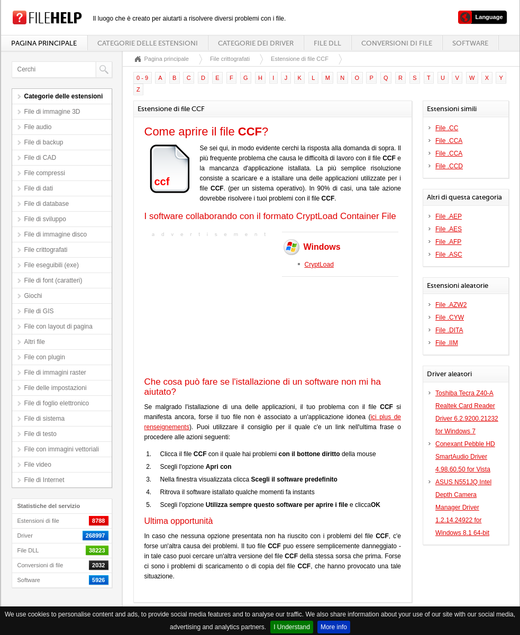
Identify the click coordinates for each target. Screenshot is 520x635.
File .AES (448, 229)
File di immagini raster (55, 372)
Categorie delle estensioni (147, 43)
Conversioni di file (396, 43)
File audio (38, 127)
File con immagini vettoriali (61, 449)
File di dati (38, 188)
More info (334, 627)
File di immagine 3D (52, 111)
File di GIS (39, 311)
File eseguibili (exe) (51, 265)
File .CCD (449, 166)
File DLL (327, 43)
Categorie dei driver (256, 43)
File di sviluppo (45, 219)
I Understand (291, 627)
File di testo (40, 434)
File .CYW (449, 317)
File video (37, 464)
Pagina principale (44, 43)
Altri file (34, 342)
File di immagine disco (55, 234)
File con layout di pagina (58, 326)
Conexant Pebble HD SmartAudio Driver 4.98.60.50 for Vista (465, 456)
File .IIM (446, 343)
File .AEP (448, 216)
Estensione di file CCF (300, 59)
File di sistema (44, 418)
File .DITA (449, 330)
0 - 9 (142, 78)
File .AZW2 (451, 305)
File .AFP (448, 242)
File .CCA (448, 140)
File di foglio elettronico (56, 403)
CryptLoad (319, 264)
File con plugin (44, 357)
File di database (46, 203)
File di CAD (40, 157)
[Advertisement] (210, 306)
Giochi (33, 296)
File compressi (44, 173)
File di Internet (44, 480)
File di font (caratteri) (53, 280)
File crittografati (46, 249)
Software (470, 43)
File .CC (446, 128)
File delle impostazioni (55, 388)
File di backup (43, 142)
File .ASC (448, 254)
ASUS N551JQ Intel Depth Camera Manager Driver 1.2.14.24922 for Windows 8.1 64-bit (463, 507)
